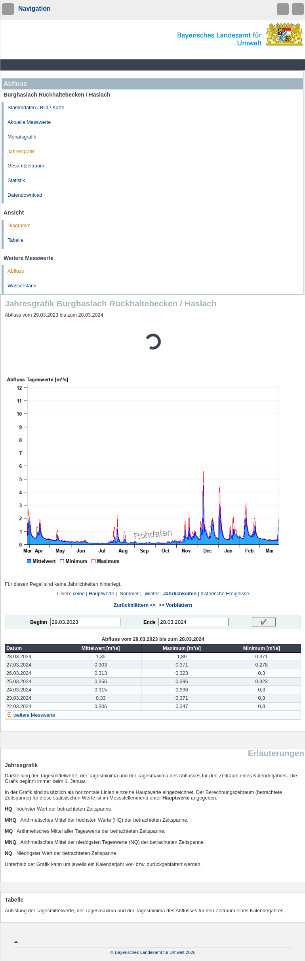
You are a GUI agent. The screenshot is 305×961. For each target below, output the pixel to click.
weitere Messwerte (34, 715)
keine (79, 593)
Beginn (38, 622)
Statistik (16, 180)
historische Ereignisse (225, 593)
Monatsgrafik (22, 137)
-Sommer (128, 593)
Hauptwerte (101, 593)
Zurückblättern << (135, 605)
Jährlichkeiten (180, 593)
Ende (149, 622)
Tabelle (15, 240)
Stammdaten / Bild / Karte (36, 107)
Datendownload (25, 195)
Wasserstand (22, 286)
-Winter (151, 593)
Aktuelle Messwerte (29, 122)
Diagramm (19, 225)
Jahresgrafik (21, 151)
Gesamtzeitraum (26, 166)
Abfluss (16, 271)
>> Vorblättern (175, 605)
